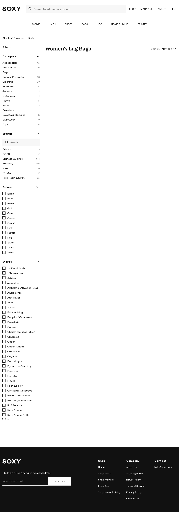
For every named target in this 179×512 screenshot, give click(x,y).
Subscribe (59, 481)
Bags (85, 24)
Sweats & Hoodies (13, 114)
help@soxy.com (163, 467)
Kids (99, 24)
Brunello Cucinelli (12, 158)
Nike (5, 168)
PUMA (6, 172)
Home (101, 467)
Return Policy (133, 479)
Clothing (7, 81)
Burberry (7, 163)
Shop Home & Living (109, 492)
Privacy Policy (134, 492)
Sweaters (8, 110)
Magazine (147, 9)
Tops (5, 124)
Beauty (142, 24)
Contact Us (132, 498)
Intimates (8, 86)
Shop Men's (104, 473)
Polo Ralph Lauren (13, 177)
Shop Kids (103, 486)
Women (36, 24)
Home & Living (119, 24)
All (3, 37)
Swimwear (8, 119)
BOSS (6, 153)
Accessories (10, 62)
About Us (131, 467)
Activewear (9, 67)
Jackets (7, 91)
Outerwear (9, 95)
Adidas (6, 149)
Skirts (5, 105)
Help (174, 9)
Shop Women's (106, 479)
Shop (132, 9)
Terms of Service (135, 486)
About (161, 9)
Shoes (68, 24)
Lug (10, 37)
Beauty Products (13, 76)
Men (53, 24)
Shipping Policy (134, 473)
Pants (6, 100)
